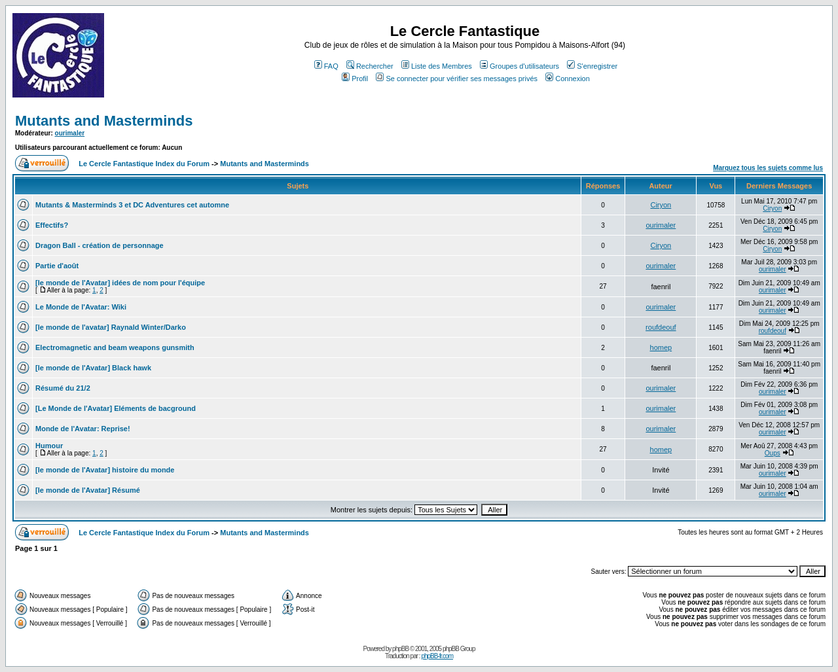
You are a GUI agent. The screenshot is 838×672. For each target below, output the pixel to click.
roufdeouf (661, 327)
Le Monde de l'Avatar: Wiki (80, 307)
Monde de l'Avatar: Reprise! (82, 429)
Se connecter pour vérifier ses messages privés (456, 78)
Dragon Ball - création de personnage (99, 245)
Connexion (567, 78)
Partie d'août (57, 266)
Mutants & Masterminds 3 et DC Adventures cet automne (132, 205)
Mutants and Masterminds (103, 121)
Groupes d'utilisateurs (519, 66)
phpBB (400, 648)
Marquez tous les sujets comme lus (768, 167)
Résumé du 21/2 (62, 388)
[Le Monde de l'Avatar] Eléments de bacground (115, 408)
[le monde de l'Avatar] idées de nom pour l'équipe (120, 283)
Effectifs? (51, 225)
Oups (772, 453)
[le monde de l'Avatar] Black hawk (93, 368)
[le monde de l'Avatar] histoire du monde (104, 470)
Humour (49, 446)
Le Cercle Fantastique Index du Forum (144, 164)
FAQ (326, 66)
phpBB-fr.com (437, 656)
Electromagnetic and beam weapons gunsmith (114, 347)
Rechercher (369, 66)
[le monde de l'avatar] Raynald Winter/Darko (110, 327)
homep (661, 347)
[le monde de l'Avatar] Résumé (87, 490)
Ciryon (660, 205)
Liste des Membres (436, 66)
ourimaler (70, 133)
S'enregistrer (592, 66)
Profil (355, 78)
